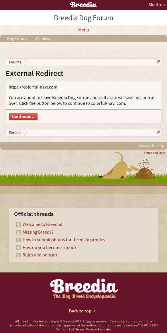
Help (160, 146)
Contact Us (146, 146)
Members (43, 38)
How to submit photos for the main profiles (64, 240)
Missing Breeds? (38, 232)
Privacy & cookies (98, 329)
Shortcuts (157, 4)
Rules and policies (40, 255)
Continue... (23, 116)
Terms (79, 329)
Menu (83, 30)
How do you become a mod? (49, 247)
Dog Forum (17, 38)
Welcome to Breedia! (42, 224)
